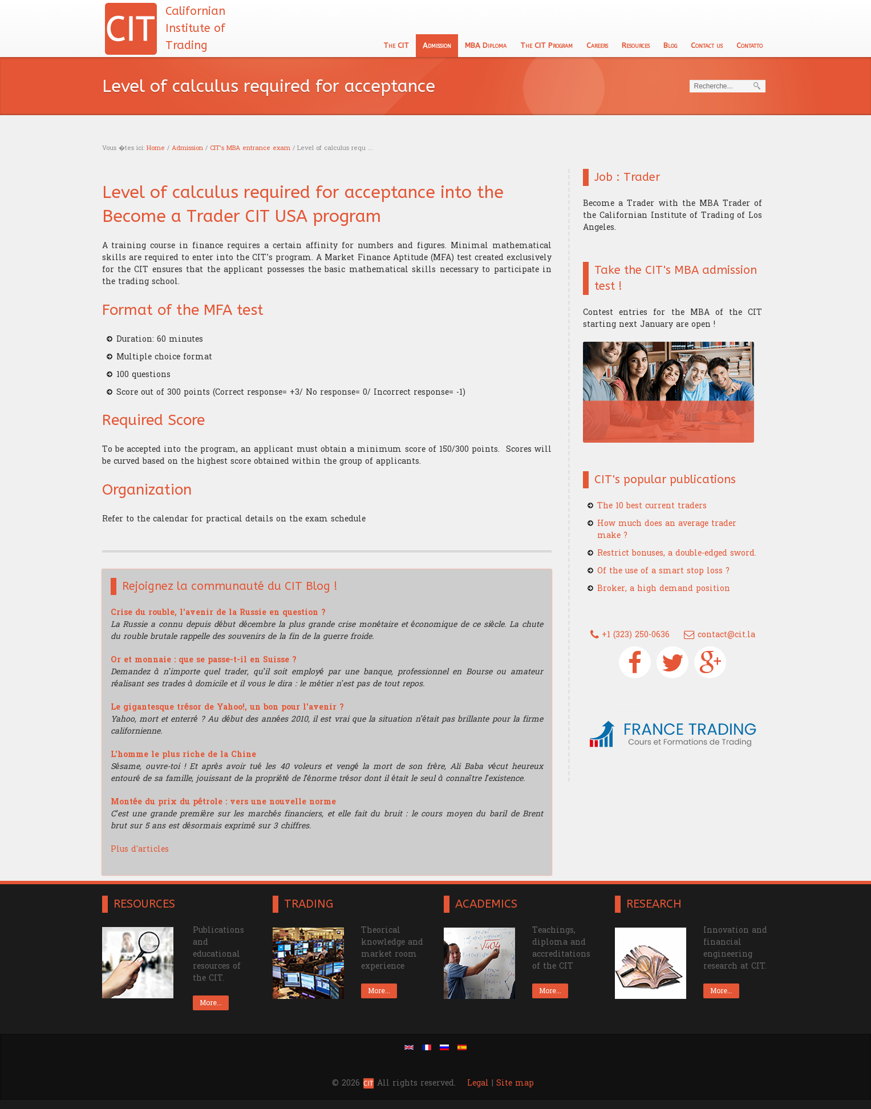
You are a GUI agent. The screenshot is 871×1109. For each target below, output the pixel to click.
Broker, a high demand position (663, 588)
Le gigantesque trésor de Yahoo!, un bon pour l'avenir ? (227, 707)
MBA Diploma (486, 45)
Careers (597, 45)
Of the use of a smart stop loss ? (663, 571)
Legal (478, 1083)
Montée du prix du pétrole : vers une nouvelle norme (223, 802)
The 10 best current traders (652, 506)
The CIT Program (546, 45)
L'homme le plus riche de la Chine (183, 754)
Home (156, 148)
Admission (437, 45)
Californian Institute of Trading (195, 28)
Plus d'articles (140, 849)
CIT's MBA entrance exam (250, 148)
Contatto (749, 45)
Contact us (707, 45)
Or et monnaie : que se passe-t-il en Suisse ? (204, 660)
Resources (636, 45)
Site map (515, 1083)
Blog (670, 45)
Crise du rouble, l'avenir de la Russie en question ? (218, 612)
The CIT (396, 45)
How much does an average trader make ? (666, 529)
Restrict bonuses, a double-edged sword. (676, 553)
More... (211, 1003)
